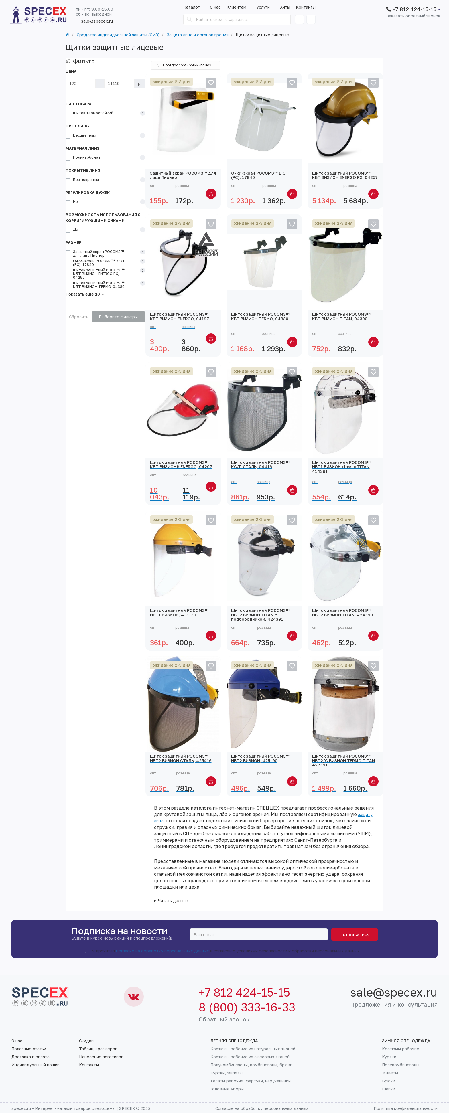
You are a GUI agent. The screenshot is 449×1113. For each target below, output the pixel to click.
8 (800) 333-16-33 (247, 1007)
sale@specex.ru (94, 21)
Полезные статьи (28, 1049)
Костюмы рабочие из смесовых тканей (250, 1057)
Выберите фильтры (118, 316)
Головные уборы (227, 1089)
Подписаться (355, 934)
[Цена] (81, 83)
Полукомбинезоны (400, 1065)
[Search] (189, 19)
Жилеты (390, 1073)
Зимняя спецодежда (406, 1041)
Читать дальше (173, 901)
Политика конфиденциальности (406, 1108)
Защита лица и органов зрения (198, 35)
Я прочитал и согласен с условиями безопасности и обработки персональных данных (226, 951)
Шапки (388, 1089)
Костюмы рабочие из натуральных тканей (252, 1049)
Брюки (388, 1081)
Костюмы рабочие (400, 1049)
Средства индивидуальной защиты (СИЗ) (118, 35)
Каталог (191, 7)
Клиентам (239, 7)
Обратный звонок (224, 1019)
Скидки (86, 1041)
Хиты (285, 7)
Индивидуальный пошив (35, 1065)
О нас (215, 7)
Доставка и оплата (30, 1057)
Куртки (389, 1057)
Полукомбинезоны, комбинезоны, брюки (251, 1065)
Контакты (306, 7)
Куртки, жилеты (226, 1073)
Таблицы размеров (98, 1049)
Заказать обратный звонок (413, 16)
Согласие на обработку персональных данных (162, 950)
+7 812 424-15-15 (414, 9)
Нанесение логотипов (101, 1057)
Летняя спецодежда (234, 1041)
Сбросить (78, 316)
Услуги (265, 7)
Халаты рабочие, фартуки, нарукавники (250, 1081)
